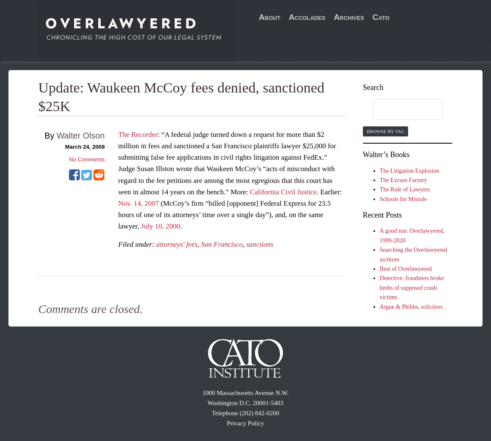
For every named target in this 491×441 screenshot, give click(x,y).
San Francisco (222, 244)
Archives (349, 17)
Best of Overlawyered (406, 269)
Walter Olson (81, 135)
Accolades (307, 17)
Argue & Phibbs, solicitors (411, 307)
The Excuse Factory (403, 180)
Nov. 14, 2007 (138, 203)
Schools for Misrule (403, 199)
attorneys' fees (176, 244)
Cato (381, 17)
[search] (399, 110)
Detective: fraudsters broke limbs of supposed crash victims (412, 287)
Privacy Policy (245, 423)
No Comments (86, 159)
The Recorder (138, 135)
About (269, 17)
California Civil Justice (283, 192)
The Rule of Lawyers (405, 189)
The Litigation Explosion (409, 171)
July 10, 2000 (160, 226)
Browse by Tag (385, 131)
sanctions (260, 244)
